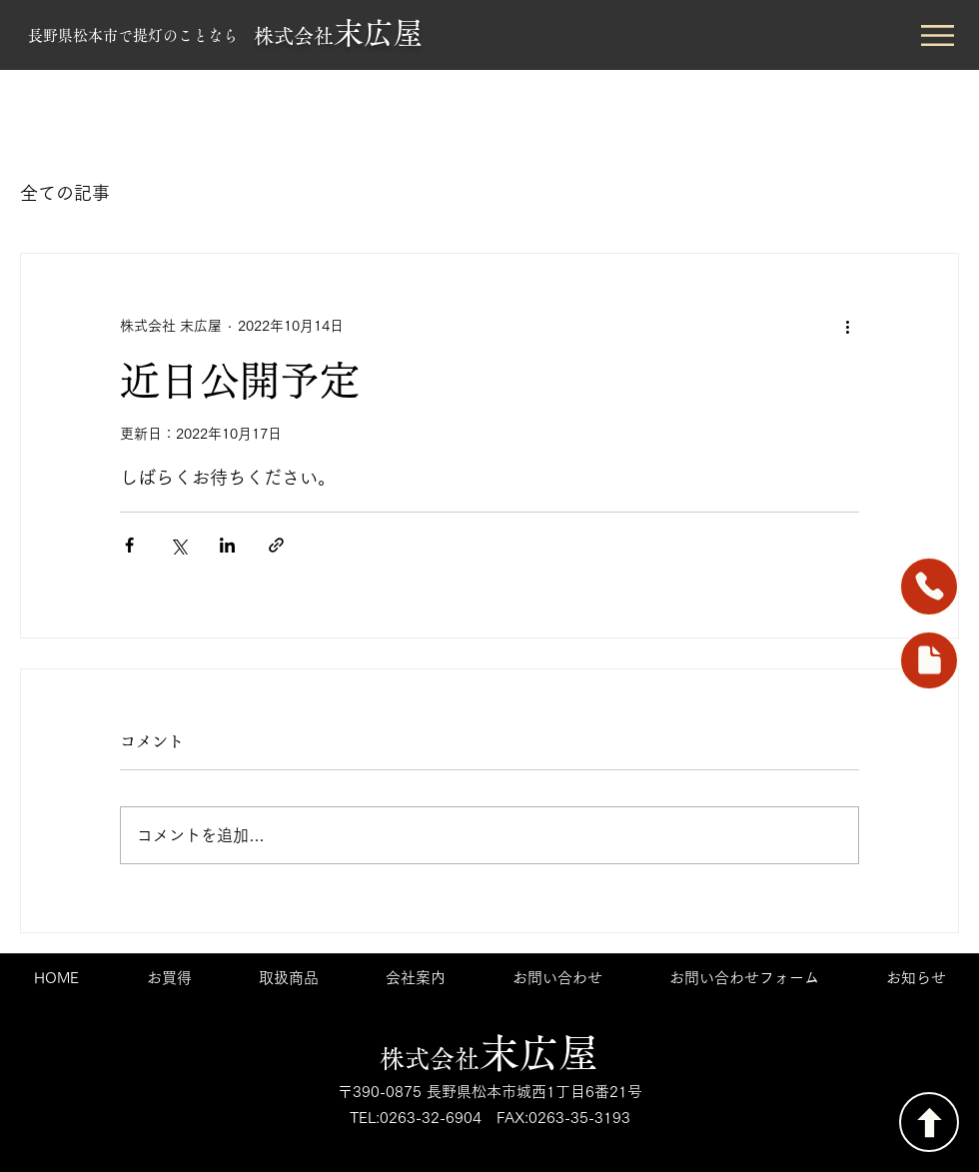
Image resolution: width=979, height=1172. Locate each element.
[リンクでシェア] (276, 545)
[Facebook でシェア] (129, 545)
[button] (937, 35)
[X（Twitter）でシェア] (178, 545)
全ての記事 (65, 193)
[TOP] (929, 1122)
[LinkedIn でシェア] (227, 545)
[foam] (929, 660)
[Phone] (929, 586)
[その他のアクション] (847, 326)
